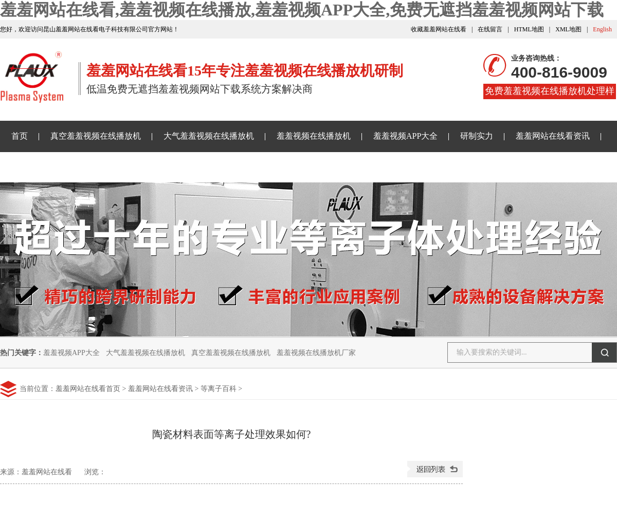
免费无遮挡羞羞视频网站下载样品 (73, 166)
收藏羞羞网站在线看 (438, 29)
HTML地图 (529, 29)
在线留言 (490, 29)
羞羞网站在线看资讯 (553, 136)
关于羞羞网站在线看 (194, 166)
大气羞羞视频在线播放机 (209, 136)
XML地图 (568, 29)
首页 (19, 136)
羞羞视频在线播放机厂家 (316, 353)
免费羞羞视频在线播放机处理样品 (549, 92)
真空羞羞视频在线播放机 (95, 136)
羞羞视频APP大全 (405, 136)
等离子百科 (219, 389)
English (602, 29)
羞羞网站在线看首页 (88, 389)
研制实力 (476, 136)
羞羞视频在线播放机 (314, 136)
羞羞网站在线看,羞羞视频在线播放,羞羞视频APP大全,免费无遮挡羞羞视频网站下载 (302, 10)
